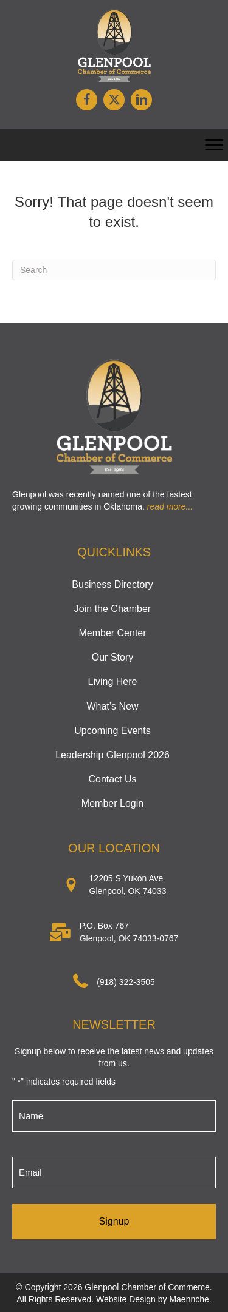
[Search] (114, 270)
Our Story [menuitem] (112, 657)
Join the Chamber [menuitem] (112, 609)
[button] (86, 99)
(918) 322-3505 (126, 982)
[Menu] (214, 145)
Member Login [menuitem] (112, 803)
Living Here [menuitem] (112, 681)
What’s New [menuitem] (112, 706)
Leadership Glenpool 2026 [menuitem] (112, 755)
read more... (170, 506)
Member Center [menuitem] (112, 633)
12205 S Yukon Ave (126, 878)
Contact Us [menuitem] (112, 779)
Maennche (189, 1299)
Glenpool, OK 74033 (128, 891)
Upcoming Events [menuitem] (112, 730)
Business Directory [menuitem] (112, 584)
